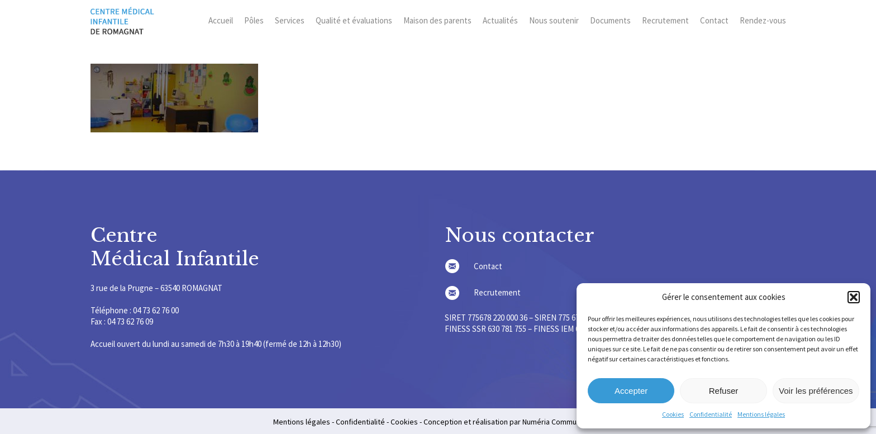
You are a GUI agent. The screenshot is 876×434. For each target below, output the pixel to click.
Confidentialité (710, 414)
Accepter (631, 390)
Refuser (724, 390)
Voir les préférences (816, 390)
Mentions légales (761, 414)
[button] (853, 297)
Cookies (673, 414)
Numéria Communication (562, 422)
